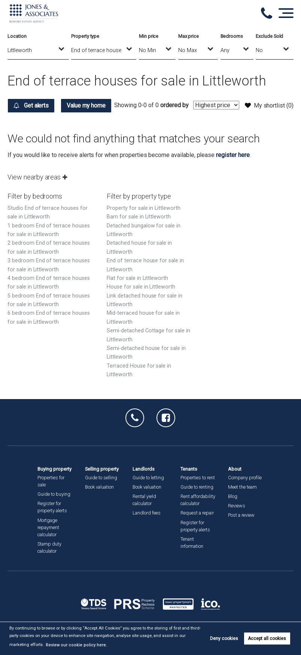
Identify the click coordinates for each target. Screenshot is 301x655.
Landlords (144, 469)
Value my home (88, 105)
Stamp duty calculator (49, 547)
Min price (149, 36)
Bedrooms (232, 36)
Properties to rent (197, 477)
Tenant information (191, 542)
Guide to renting (196, 487)
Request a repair (197, 513)
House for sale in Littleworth (141, 301)
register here (232, 168)
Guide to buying (53, 494)
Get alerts (31, 105)
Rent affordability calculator (197, 499)
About (234, 469)
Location (17, 36)
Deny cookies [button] (224, 638)
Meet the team (242, 487)
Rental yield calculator (144, 499)
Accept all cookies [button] (267, 638)
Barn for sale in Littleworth (139, 230)
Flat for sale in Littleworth (137, 292)
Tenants (188, 469)
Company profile (245, 477)
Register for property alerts (52, 507)
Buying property (54, 469)
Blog (232, 496)
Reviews (236, 505)
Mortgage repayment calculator (48, 527)
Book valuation (99, 487)
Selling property (102, 469)
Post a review (241, 515)
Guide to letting (148, 477)
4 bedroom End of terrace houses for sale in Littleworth (48, 296)
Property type (85, 36)
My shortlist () (269, 105)
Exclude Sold (269, 36)
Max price (188, 36)
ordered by (229, 125)
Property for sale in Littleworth (143, 222)
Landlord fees (147, 513)
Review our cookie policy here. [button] (74, 645)
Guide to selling (101, 477)
